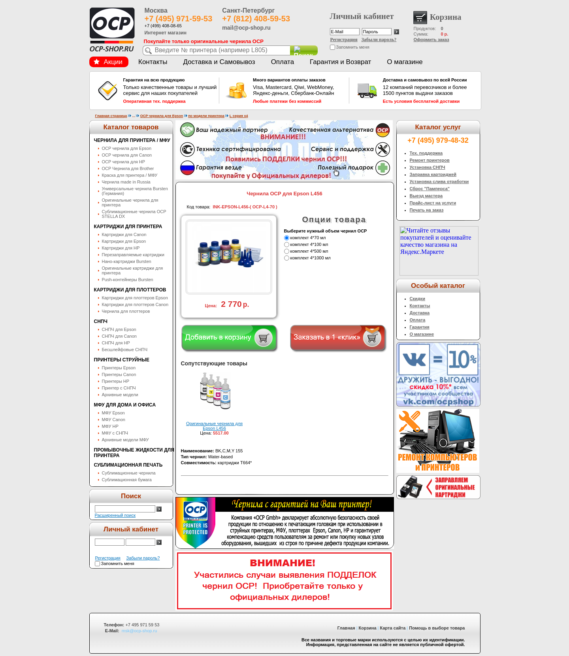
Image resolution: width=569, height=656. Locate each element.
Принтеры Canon (119, 374)
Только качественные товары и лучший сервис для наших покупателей (170, 91)
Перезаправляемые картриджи (133, 254)
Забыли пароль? (379, 39)
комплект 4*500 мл (309, 251)
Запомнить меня (352, 47)
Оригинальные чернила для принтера (130, 202)
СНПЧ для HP (116, 342)
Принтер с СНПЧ (119, 388)
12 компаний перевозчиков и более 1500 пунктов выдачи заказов (430, 91)
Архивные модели (120, 394)
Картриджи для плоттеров (130, 290)
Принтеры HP (116, 381)
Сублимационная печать (128, 465)
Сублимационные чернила (129, 473)
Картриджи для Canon (124, 234)
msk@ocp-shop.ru (139, 630)
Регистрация (344, 39)
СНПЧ (100, 321)
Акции (108, 62)
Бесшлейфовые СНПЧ (125, 349)
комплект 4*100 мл (309, 244)
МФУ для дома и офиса (125, 405)
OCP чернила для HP (123, 161)
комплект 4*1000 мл (310, 257)
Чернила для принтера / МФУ (132, 140)
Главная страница (111, 116)
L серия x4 (239, 116)
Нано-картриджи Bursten (126, 261)
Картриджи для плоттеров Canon (135, 304)
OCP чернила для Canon (127, 155)
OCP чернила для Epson (161, 116)
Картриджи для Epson (124, 241)
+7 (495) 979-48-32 (438, 140)
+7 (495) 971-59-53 (179, 18)
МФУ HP (110, 426)
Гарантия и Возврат (340, 62)
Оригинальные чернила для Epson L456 (214, 426)
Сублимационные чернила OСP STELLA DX (134, 214)
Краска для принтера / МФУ (130, 175)
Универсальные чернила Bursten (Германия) (135, 191)
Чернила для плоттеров (126, 311)
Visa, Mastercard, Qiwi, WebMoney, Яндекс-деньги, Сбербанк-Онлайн (300, 91)
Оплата (282, 62)
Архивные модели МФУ (125, 439)
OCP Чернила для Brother (128, 168)
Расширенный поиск (115, 515)
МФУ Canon (113, 419)
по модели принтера (206, 116)
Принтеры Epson (119, 367)
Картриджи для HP (121, 248)
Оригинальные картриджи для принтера (132, 270)
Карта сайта (393, 628)
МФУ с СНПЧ (115, 433)
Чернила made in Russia (126, 182)
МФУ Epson (113, 412)
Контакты (152, 62)
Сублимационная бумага (127, 479)
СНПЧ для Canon (119, 336)
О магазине (404, 62)
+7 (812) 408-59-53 (256, 18)
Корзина (368, 628)
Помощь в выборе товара (437, 628)
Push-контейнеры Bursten (127, 279)
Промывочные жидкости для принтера (134, 452)
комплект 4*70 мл (308, 237)
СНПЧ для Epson (119, 329)
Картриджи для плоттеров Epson (135, 297)
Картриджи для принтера (128, 226)
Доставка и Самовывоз (219, 62)
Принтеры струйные (121, 360)
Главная (346, 628)
